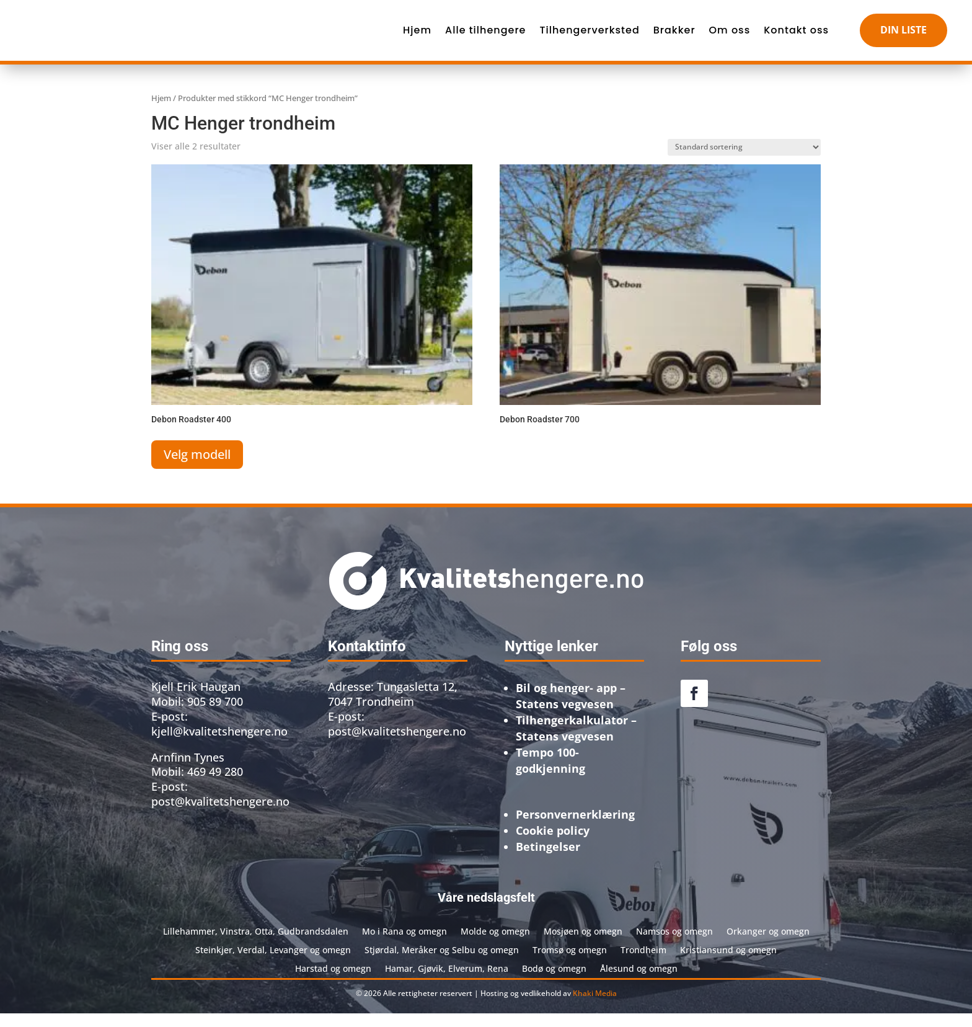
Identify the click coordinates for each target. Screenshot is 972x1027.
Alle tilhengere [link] (485, 37)
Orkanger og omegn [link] (768, 944)
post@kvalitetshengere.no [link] (397, 744)
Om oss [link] (730, 37)
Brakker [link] (674, 37)
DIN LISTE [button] (903, 36)
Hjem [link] (417, 37)
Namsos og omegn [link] (674, 944)
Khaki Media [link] (595, 1007)
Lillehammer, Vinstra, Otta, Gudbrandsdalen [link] (255, 944)
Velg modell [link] (197, 468)
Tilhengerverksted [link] (589, 37)
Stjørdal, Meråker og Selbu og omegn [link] (442, 963)
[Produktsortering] (744, 161)
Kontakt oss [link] (796, 37)
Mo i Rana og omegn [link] (404, 944)
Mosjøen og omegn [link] (583, 944)
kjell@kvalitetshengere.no (219, 744)
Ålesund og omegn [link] (639, 981)
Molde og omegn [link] (495, 944)
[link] (191, 37)
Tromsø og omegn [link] (569, 963)
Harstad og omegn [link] (333, 981)
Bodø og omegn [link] (554, 981)
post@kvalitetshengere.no (220, 814)
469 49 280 (215, 785)
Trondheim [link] (643, 963)
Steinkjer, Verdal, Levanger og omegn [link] (273, 963)
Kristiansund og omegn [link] (728, 963)
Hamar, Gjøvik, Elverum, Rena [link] (446, 981)
